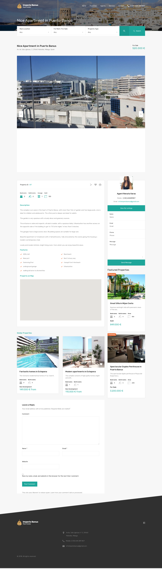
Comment (25, 415)
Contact (121, 6)
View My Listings (126, 208)
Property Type (93, 29)
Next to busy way (70, 259)
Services (112, 6)
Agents (102, 6)
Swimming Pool (28, 263)
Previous (21, 114)
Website (25, 462)
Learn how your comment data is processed (66, 493)
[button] (61, 298)
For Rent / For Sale (60, 29)
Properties (92, 6)
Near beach (68, 254)
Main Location (25, 29)
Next (141, 114)
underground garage (30, 267)
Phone (112, 232)
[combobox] (34, 32)
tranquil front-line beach (72, 263)
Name (24, 449)
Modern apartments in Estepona (80, 372)
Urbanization (68, 267)
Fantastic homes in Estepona (33, 372)
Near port (26, 259)
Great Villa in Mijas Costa (121, 303)
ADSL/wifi (26, 254)
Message (112, 241)
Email (64, 449)
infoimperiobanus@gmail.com (128, 201)
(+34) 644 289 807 (137, 6)
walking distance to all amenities (34, 271)
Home (83, 6)
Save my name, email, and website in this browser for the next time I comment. (50, 477)
